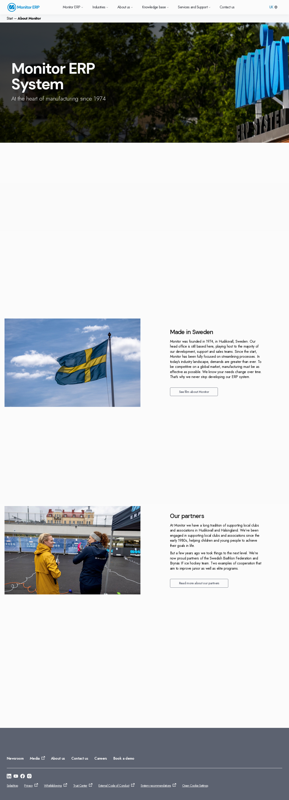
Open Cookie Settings (195, 785)
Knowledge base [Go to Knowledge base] (155, 7)
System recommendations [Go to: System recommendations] (156, 785)
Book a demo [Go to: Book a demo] (123, 758)
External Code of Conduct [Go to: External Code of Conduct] (113, 785)
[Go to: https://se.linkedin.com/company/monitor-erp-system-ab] (9, 777)
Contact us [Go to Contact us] (227, 7)
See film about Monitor (51, 392)
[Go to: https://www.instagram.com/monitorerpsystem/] (29, 777)
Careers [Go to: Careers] (100, 758)
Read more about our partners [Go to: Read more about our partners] (56, 583)
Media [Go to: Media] (35, 758)
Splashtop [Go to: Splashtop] (12, 785)
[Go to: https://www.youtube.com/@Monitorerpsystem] (16, 777)
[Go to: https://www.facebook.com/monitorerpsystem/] (22, 777)
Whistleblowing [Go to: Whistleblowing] (53, 785)
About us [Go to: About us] (58, 758)
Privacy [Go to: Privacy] (28, 785)
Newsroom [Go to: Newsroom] (15, 758)
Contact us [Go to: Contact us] (79, 758)
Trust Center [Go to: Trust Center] (80, 785)
